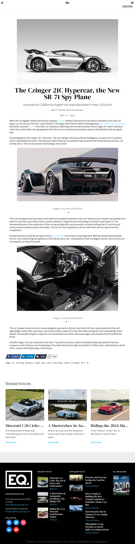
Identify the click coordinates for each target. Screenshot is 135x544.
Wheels (53, 488)
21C (13, 363)
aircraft (32, 126)
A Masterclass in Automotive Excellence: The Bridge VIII (58, 497)
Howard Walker (92, 485)
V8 (88, 363)
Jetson (49, 363)
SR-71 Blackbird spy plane (111, 123)
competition (58, 235)
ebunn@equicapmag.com (17, 504)
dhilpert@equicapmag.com (18, 511)
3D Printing (20, 363)
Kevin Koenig (58, 363)
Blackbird (29, 363)
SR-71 (83, 363)
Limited (66, 363)
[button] (12, 179)
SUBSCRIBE (127, 6)
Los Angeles (75, 363)
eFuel (43, 363)
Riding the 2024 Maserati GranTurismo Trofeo (57, 512)
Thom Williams (92, 520)
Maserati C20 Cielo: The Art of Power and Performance (58, 481)
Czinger (61, 120)
